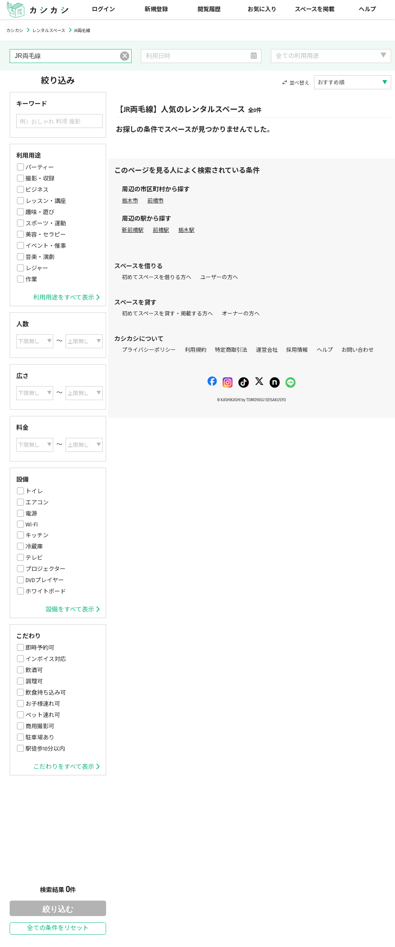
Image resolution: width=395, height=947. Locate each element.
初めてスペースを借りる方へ (156, 277)
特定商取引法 (231, 350)
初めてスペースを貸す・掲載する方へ (167, 314)
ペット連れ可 (42, 715)
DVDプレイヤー (44, 580)
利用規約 (195, 350)
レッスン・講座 (45, 201)
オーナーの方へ (241, 314)
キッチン (37, 535)
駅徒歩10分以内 (45, 749)
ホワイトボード (45, 591)
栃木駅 (186, 230)
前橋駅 (161, 230)
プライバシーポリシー (149, 350)
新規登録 (156, 9)
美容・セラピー (45, 235)
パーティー (39, 167)
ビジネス (37, 190)
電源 (31, 514)
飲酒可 (34, 670)
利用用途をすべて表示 (66, 297)
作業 (31, 279)
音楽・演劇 (39, 257)
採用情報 (297, 350)
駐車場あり (39, 737)
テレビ (34, 558)
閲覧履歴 (209, 9)
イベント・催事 (45, 246)
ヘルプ (367, 9)
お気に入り (262, 9)
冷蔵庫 (34, 546)
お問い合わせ (357, 350)
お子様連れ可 (42, 704)
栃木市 (130, 201)
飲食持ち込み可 (45, 693)
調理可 (34, 681)
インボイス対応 (45, 659)
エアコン (37, 502)
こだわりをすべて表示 (66, 766)
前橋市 (155, 201)
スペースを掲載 (314, 9)
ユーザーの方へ (219, 277)
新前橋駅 (132, 230)
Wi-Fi (31, 524)
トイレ (34, 491)
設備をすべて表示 (73, 609)
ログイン (103, 9)
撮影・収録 (39, 178)
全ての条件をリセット (58, 928)
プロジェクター (45, 569)
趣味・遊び (39, 212)
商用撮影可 (39, 726)
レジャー (36, 268)
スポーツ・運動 (45, 223)
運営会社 (267, 350)
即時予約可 (39, 648)
